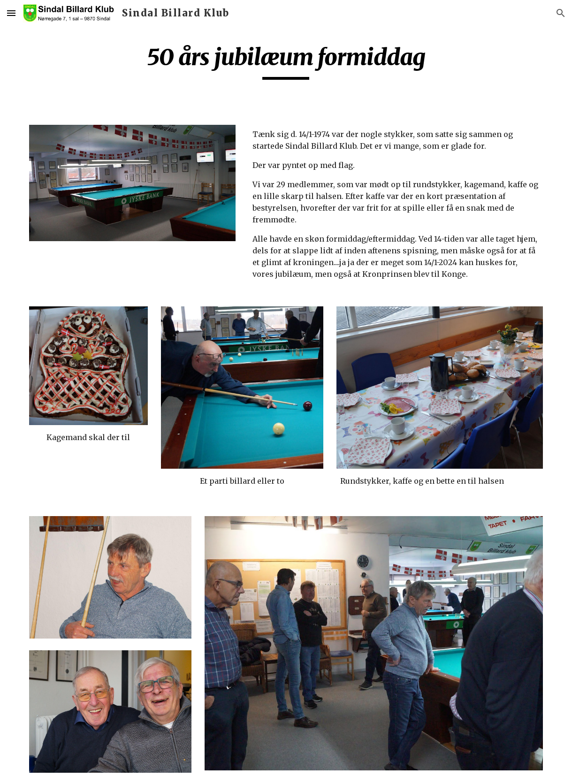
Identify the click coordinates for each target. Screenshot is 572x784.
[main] (286, 61)
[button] (11, 13)
